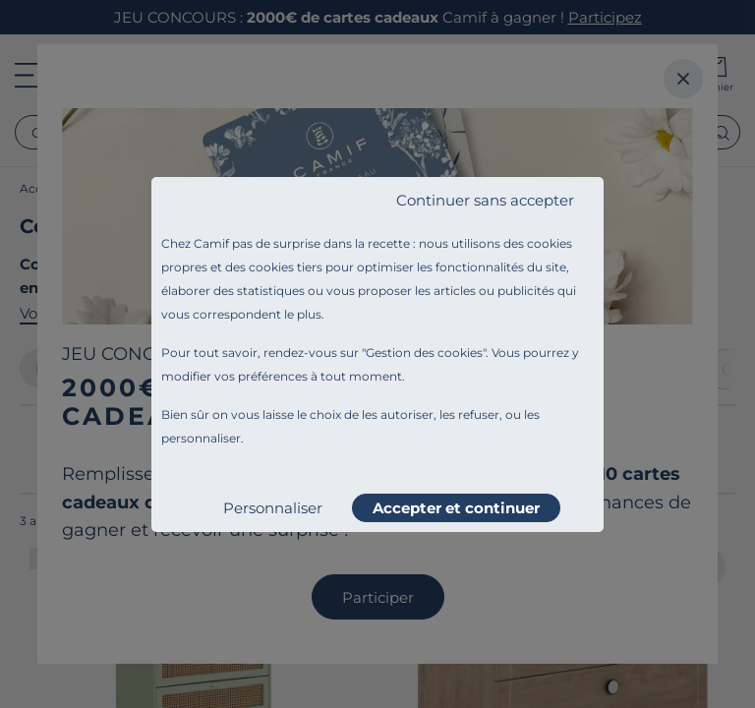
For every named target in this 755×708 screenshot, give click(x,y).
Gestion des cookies (424, 352)
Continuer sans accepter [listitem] (485, 200)
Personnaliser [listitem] (272, 508)
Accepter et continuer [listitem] (456, 508)
